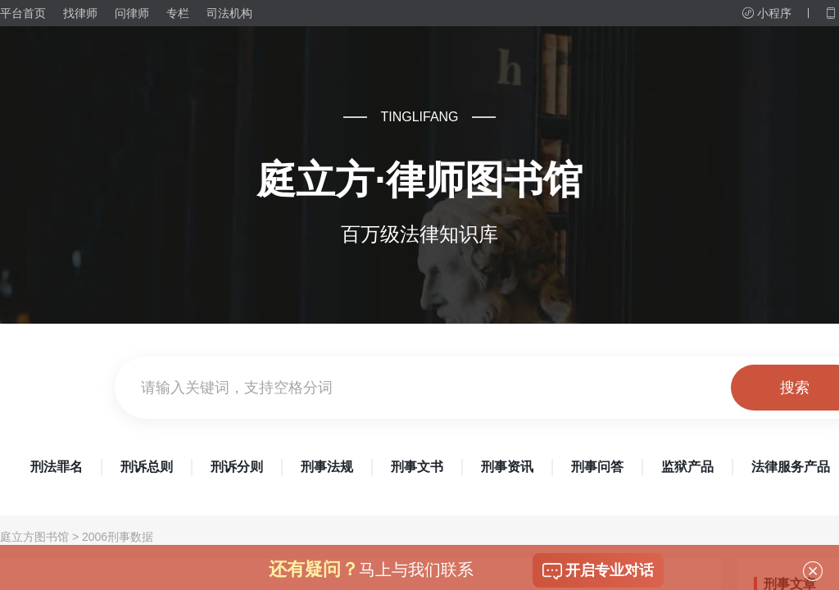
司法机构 (229, 13)
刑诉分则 (237, 467)
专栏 (177, 13)
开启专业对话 (598, 571)
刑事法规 (327, 467)
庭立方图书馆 (34, 536)
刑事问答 (597, 467)
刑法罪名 (56, 467)
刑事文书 (417, 467)
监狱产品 (687, 467)
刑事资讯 (507, 467)
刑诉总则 (146, 467)
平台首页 (23, 13)
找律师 (80, 13)
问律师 (132, 13)
